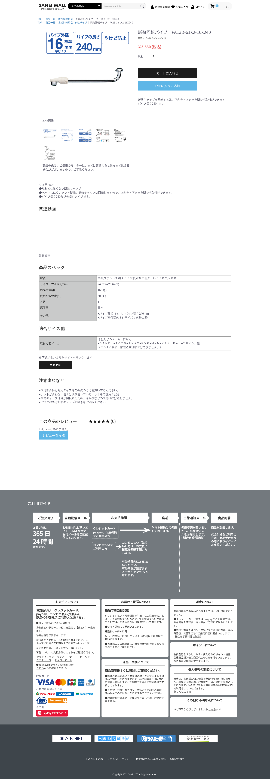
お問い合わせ (177, 758)
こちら (40, 668)
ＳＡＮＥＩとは (94, 758)
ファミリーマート (67, 657)
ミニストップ (43, 660)
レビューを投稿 (53, 435)
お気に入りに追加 (167, 85)
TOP (40, 19)
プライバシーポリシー (119, 758)
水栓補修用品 (65, 19)
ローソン (85, 657)
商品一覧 (50, 19)
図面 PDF (55, 365)
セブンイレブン (45, 657)
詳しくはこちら (182, 691)
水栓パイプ (81, 22)
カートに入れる (167, 73)
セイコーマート (63, 660)
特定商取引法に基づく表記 (150, 758)
